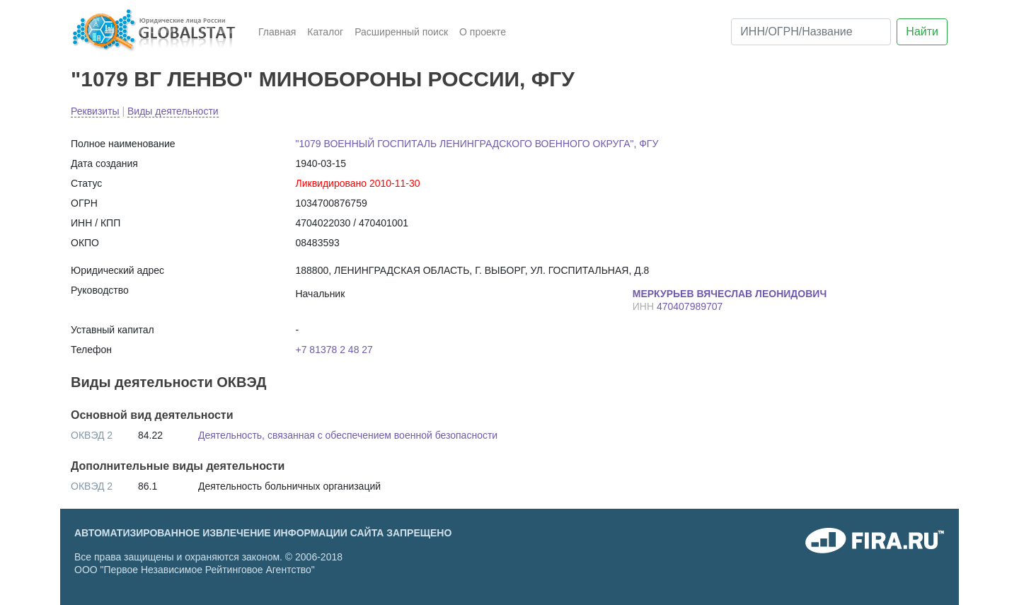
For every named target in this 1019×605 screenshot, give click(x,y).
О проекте (482, 32)
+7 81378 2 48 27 (334, 349)
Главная (277, 32)
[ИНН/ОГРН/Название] (811, 31)
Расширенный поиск (401, 32)
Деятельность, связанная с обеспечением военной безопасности (347, 435)
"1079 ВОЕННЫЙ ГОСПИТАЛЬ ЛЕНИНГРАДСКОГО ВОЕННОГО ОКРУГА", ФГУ (477, 143)
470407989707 (689, 306)
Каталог (325, 32)
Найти (922, 31)
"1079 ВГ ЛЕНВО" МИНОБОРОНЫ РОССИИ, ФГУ (323, 79)
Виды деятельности (173, 111)
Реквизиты (95, 111)
